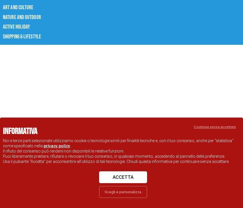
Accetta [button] (123, 177)
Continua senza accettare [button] (215, 127)
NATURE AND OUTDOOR (15, 15)
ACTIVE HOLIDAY (12, 23)
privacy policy (57, 146)
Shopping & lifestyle (16, 31)
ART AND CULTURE (13, 7)
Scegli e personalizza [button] (123, 192)
